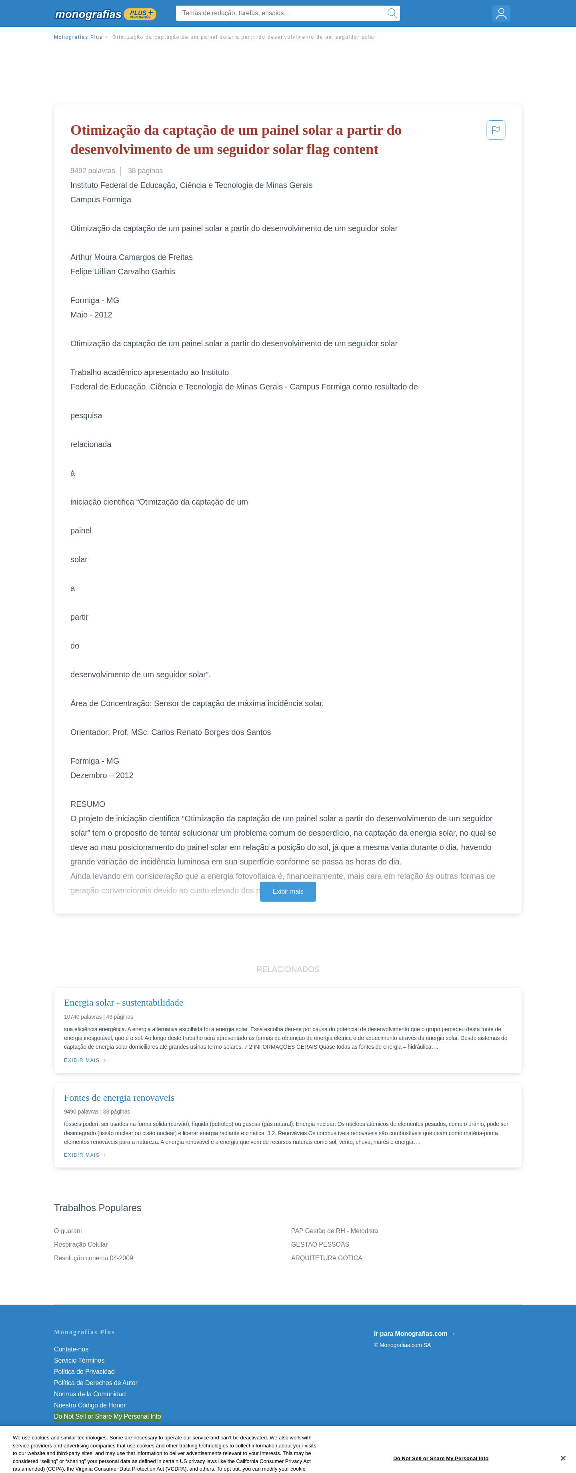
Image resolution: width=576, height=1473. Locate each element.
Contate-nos (71, 1349)
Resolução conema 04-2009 (93, 1258)
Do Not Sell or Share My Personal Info (107, 1416)
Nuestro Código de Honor (90, 1405)
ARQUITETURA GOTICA (326, 1258)
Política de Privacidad (84, 1371)
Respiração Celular (81, 1244)
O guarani (68, 1231)
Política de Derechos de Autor (96, 1382)
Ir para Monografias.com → (415, 1333)
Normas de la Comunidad (90, 1394)
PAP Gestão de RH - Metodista (334, 1231)
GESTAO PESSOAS (320, 1244)
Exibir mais (287, 891)
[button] (496, 141)
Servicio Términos (79, 1360)
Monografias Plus (78, 37)
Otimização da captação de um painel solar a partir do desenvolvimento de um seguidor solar (244, 37)
